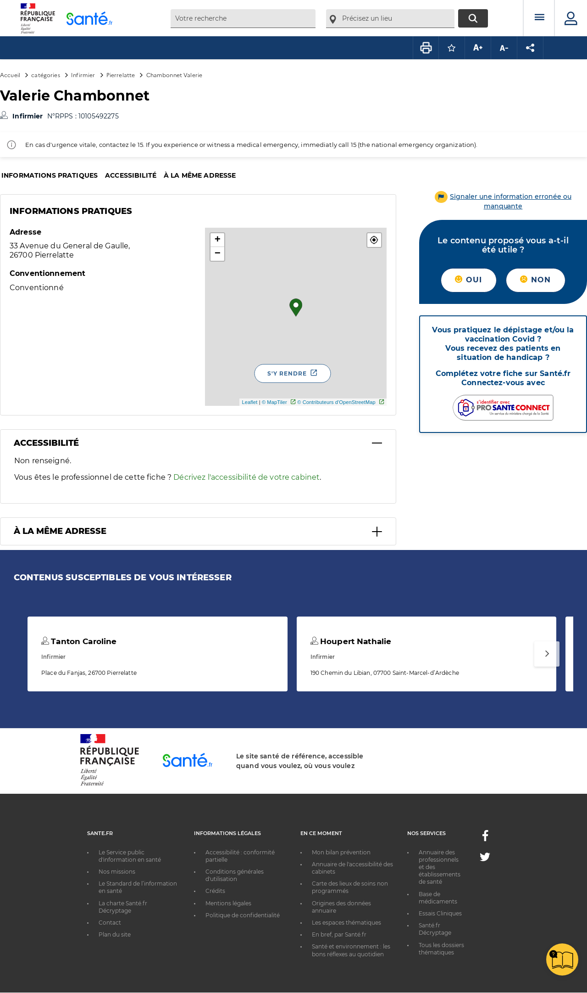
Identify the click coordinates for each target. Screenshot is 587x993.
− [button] (218, 254)
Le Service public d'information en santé (130, 856)
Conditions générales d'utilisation (234, 875)
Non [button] (535, 279)
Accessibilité (130, 175)
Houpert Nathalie (351, 641)
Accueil (10, 75)
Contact (110, 922)
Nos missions (117, 871)
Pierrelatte (120, 75)
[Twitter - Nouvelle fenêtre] (485, 858)
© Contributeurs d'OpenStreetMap (336, 402)
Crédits (215, 890)
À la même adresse (200, 175)
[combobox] (243, 18)
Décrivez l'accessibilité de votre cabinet (246, 477)
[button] (374, 240)
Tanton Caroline (78, 641)
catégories (45, 75)
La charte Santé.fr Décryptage (123, 907)
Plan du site (115, 934)
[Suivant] (546, 654)
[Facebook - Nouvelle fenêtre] (485, 838)
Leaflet (249, 402)
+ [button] (218, 240)
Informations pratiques (49, 175)
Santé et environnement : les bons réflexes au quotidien (351, 950)
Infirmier (83, 75)
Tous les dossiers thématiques (441, 949)
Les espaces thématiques (346, 922)
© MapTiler (274, 402)
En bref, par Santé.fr (339, 934)
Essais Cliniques (440, 913)
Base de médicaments (438, 898)
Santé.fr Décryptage (435, 929)
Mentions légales (228, 903)
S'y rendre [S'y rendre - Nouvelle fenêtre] (287, 373)
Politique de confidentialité (242, 915)
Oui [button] (468, 279)
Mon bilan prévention (341, 852)
